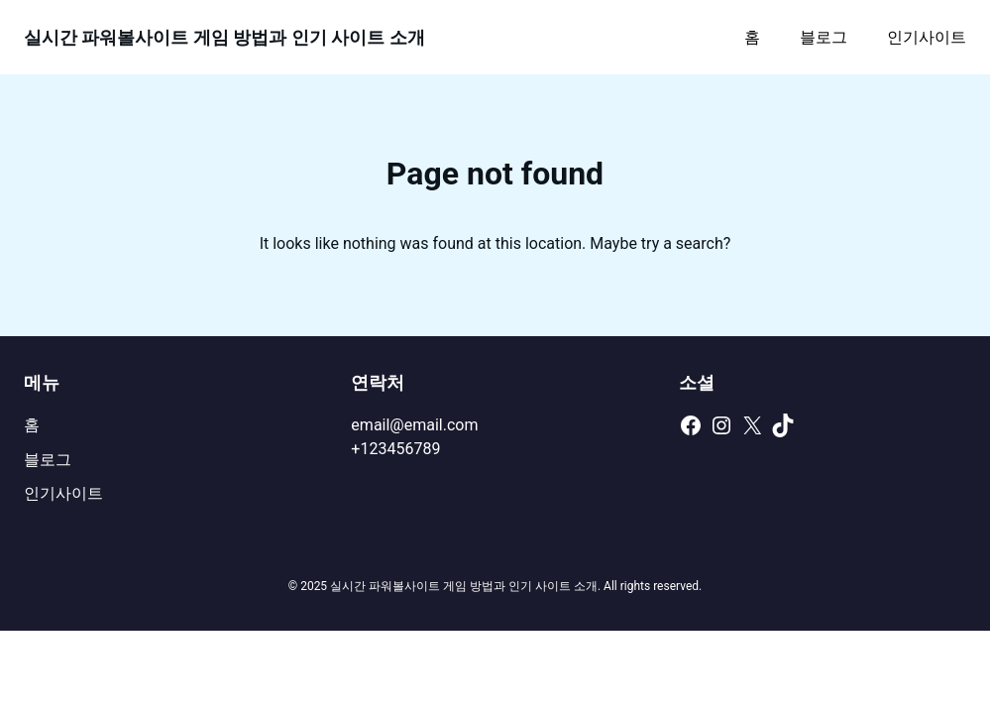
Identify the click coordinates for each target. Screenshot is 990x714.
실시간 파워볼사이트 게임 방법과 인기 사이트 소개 (224, 37)
